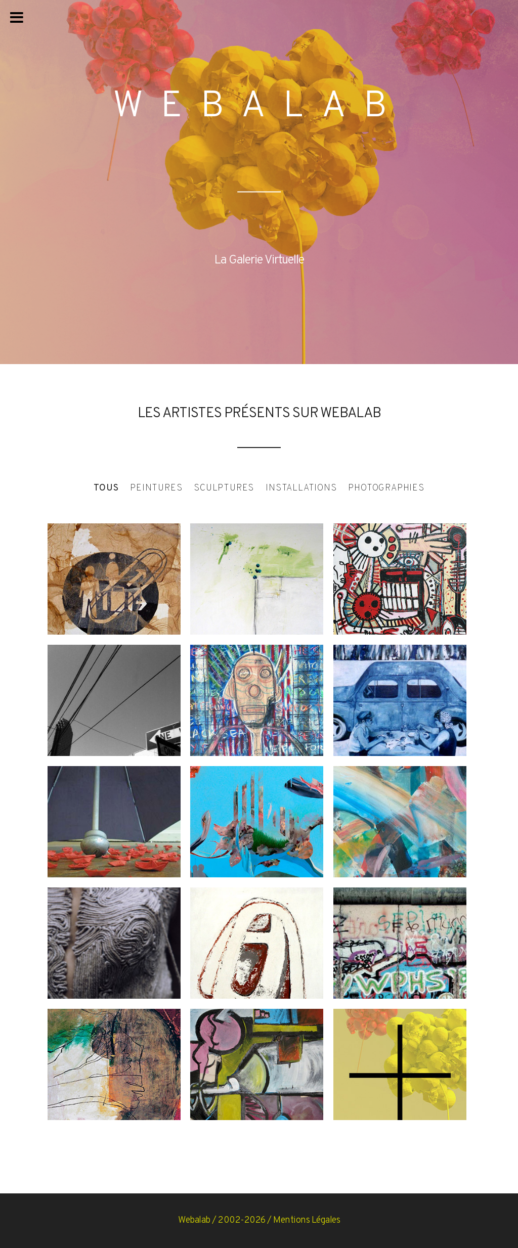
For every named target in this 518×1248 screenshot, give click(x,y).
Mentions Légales (306, 1220)
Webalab (194, 1220)
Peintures (156, 488)
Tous (106, 488)
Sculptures (224, 488)
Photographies (386, 488)
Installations (301, 488)
